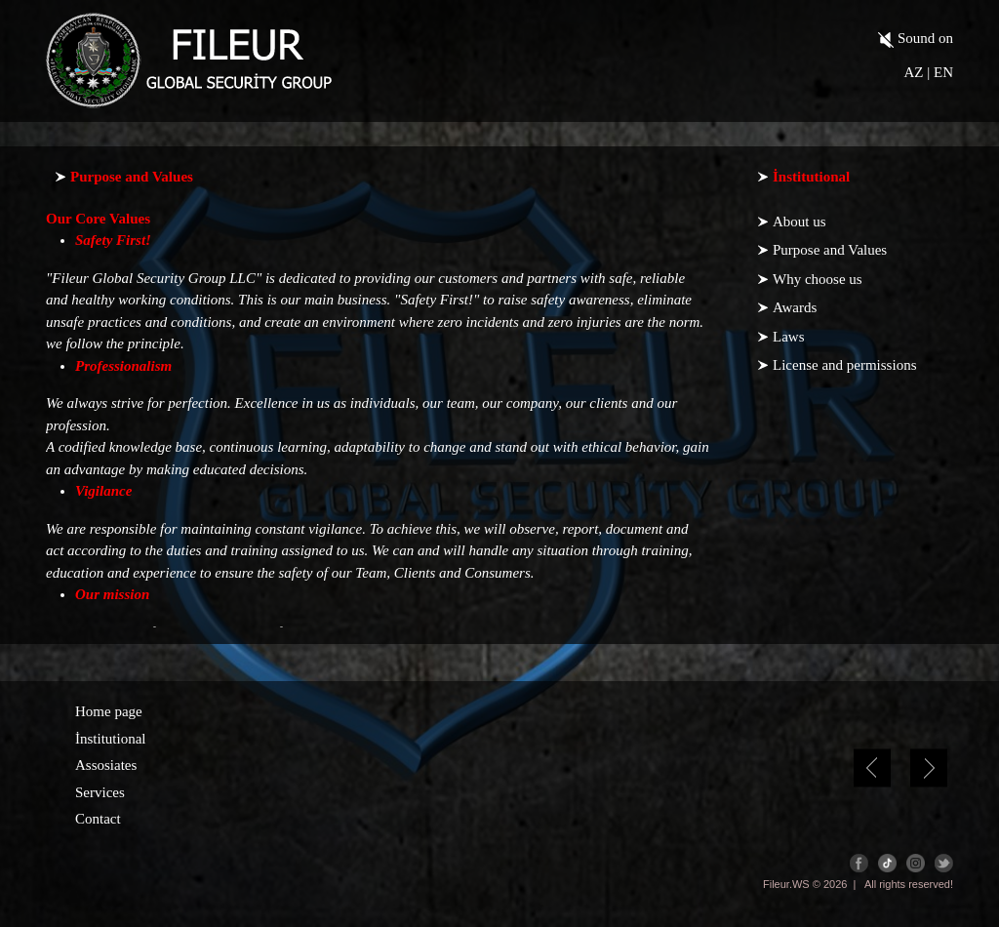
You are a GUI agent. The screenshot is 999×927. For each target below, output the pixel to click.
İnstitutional (110, 738)
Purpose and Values (830, 250)
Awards (795, 307)
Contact (98, 818)
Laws (789, 336)
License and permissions (844, 365)
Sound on (915, 39)
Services (100, 792)
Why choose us (817, 279)
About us (799, 221)
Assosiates (106, 765)
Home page (108, 711)
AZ (913, 72)
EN (943, 72)
